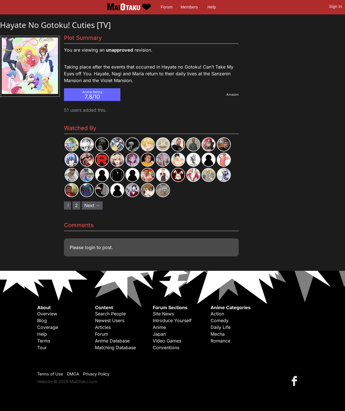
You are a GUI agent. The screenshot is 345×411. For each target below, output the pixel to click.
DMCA (73, 374)
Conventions (166, 347)
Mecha (218, 334)
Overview (47, 314)
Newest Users (109, 320)
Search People (110, 314)
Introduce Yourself (172, 320)
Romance (220, 341)
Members (189, 7)
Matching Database (115, 347)
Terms (43, 341)
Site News (163, 314)
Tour (42, 347)
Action (217, 314)
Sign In (335, 6)
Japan (159, 334)
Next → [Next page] (92, 205)
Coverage (47, 327)
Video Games (167, 341)
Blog (42, 320)
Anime (159, 327)
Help (211, 7)
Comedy (220, 320)
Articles (103, 327)
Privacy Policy (96, 374)
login (90, 247)
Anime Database (112, 341)
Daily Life (221, 327)
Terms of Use (50, 374)
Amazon (232, 94)
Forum (166, 7)
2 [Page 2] (76, 205)
